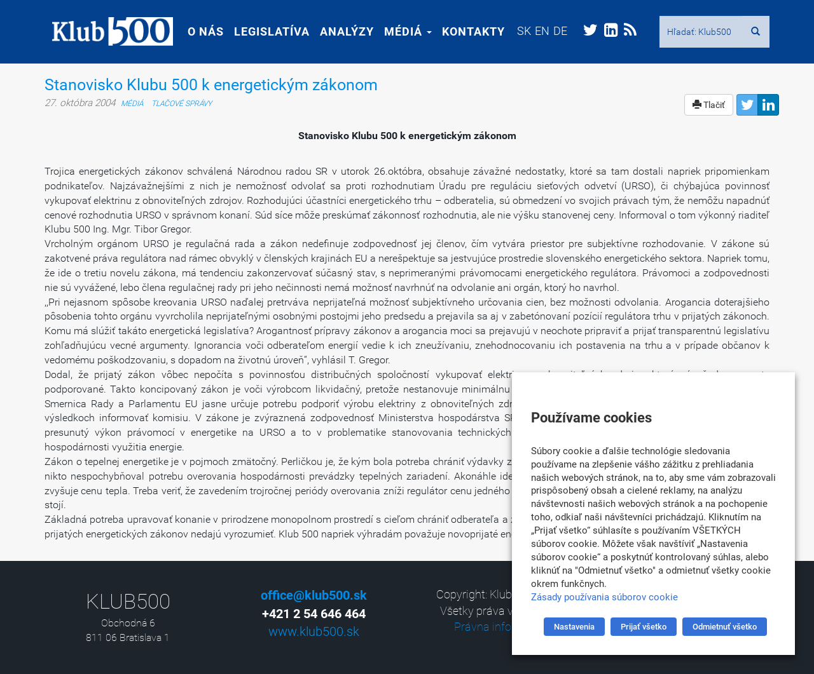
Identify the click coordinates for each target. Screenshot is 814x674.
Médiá (400, 31)
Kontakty (465, 31)
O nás (198, 31)
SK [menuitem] (516, 30)
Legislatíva (264, 31)
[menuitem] (516, 31)
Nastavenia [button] (574, 626)
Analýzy (339, 31)
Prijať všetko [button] (643, 626)
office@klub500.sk (314, 595)
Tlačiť (709, 105)
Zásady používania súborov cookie (604, 597)
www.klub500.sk (313, 631)
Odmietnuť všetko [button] (725, 626)
